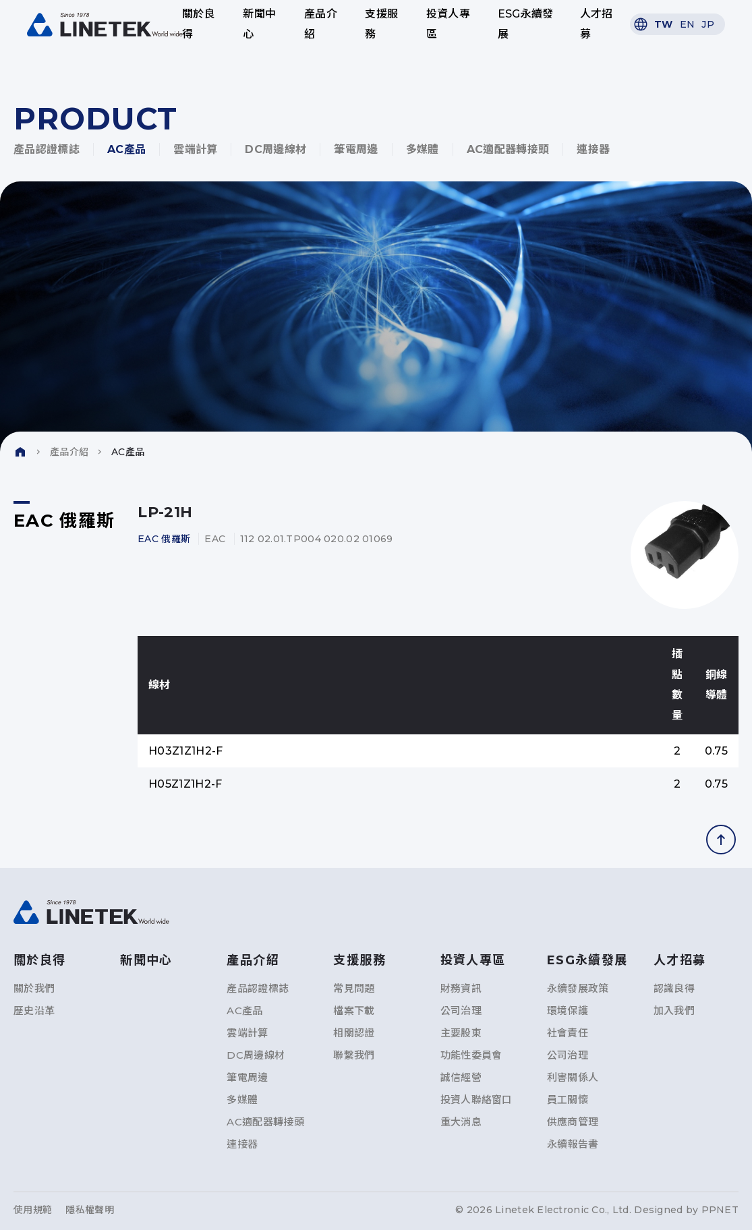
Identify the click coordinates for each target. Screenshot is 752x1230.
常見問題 (353, 988)
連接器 (593, 149)
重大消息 (461, 1121)
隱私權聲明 (89, 1210)
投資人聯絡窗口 (476, 1099)
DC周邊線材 (275, 149)
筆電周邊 (356, 149)
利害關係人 (573, 1077)
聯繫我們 (353, 1055)
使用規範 (32, 1210)
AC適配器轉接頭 (508, 149)
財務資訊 (461, 988)
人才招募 (596, 23)
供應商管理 (573, 1121)
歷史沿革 (34, 1010)
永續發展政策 (578, 988)
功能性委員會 (471, 1055)
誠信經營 (461, 1077)
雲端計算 (195, 149)
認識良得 (674, 988)
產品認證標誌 (46, 149)
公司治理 (461, 1010)
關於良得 (198, 23)
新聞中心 (259, 23)
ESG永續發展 (526, 23)
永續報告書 (573, 1144)
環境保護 (567, 1010)
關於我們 (34, 988)
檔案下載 (353, 1010)
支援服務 (381, 23)
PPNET (720, 1210)
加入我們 (674, 1010)
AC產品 (126, 149)
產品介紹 (320, 23)
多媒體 (422, 149)
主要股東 (461, 1032)
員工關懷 (567, 1099)
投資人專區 (448, 23)
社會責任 (567, 1032)
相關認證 (353, 1032)
